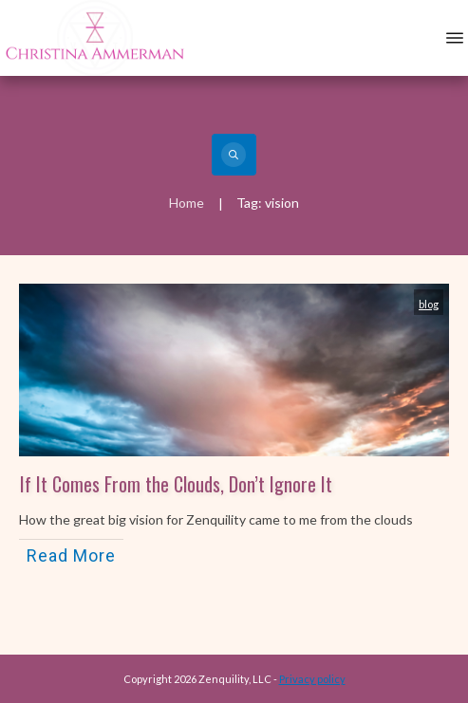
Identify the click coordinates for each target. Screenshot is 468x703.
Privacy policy (312, 679)
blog (429, 304)
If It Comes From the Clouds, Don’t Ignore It (176, 484)
